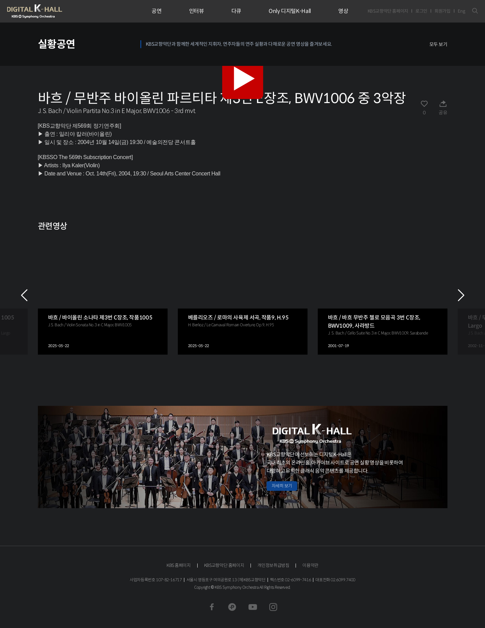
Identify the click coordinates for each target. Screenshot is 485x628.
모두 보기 (438, 44)
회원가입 (442, 11)
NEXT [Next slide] (461, 295)
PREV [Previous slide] (24, 295)
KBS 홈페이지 (179, 565)
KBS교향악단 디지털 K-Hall (50, 11)
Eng (461, 11)
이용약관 (310, 565)
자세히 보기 (282, 486)
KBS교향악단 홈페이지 (388, 11)
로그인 (421, 11)
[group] (103, 295)
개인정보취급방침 (273, 565)
